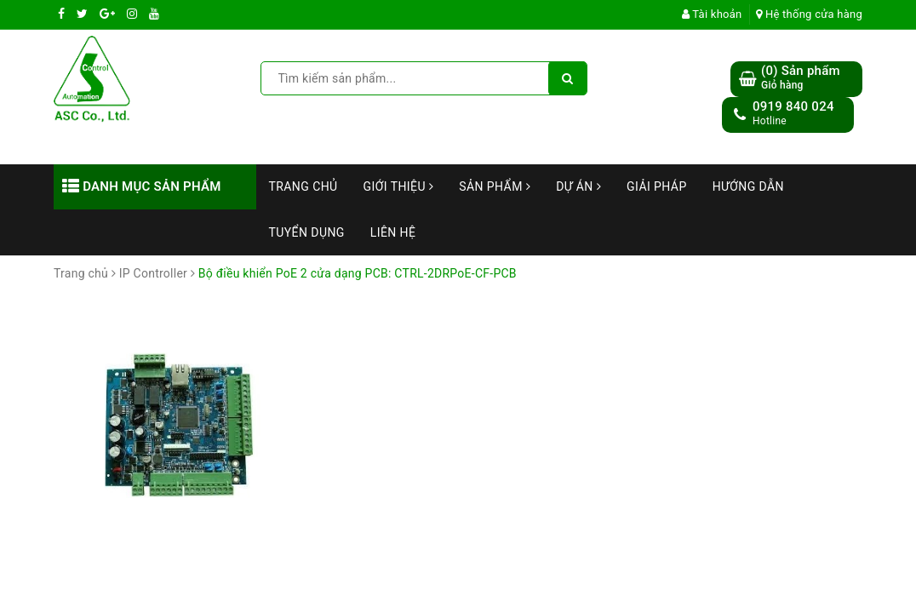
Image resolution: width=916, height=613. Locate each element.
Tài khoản (712, 14)
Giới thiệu (399, 186)
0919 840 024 (793, 106)
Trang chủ (303, 186)
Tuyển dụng (307, 232)
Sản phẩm (494, 186)
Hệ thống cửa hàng (809, 14)
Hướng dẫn (748, 186)
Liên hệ (393, 232)
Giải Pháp (657, 186)
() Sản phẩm (800, 78)
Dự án (578, 186)
